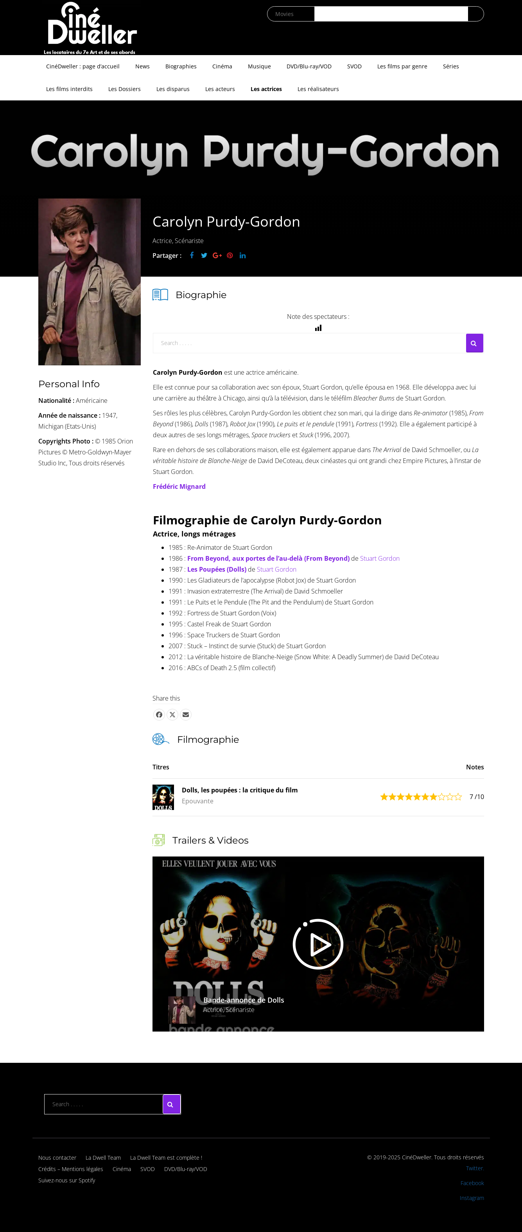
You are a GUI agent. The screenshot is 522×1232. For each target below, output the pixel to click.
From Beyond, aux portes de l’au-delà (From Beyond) (268, 558)
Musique (259, 66)
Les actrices (266, 89)
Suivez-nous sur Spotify (66, 1180)
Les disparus (173, 89)
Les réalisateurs (318, 89)
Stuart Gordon (380, 558)
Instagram (472, 1198)
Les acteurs (220, 89)
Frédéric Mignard (179, 486)
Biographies (181, 66)
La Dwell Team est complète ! (166, 1157)
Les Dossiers (124, 89)
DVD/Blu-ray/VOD (309, 66)
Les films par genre (402, 66)
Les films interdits (69, 89)
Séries (451, 66)
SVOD (354, 66)
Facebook (472, 1183)
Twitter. (475, 1168)
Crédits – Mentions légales (70, 1169)
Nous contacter (57, 1157)
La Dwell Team (103, 1157)
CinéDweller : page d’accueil (83, 66)
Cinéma (222, 66)
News (142, 66)
